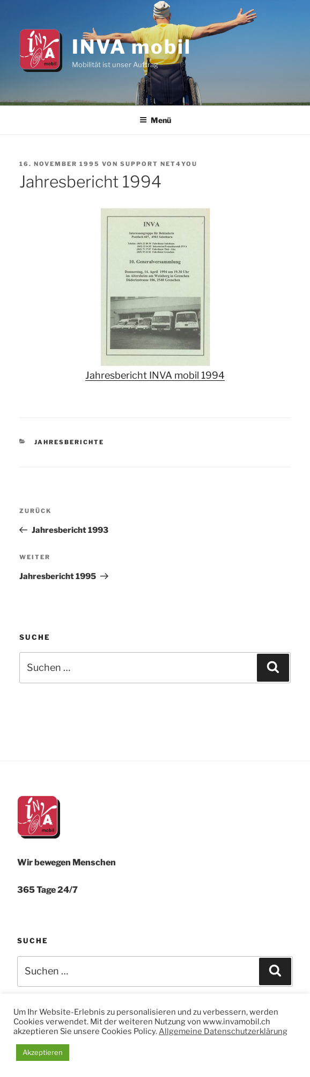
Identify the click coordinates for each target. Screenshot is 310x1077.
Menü (155, 120)
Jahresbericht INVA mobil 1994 (155, 375)
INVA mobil (131, 47)
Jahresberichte (69, 442)
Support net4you (158, 164)
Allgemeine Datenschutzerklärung (223, 1031)
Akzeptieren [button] (43, 1052)
